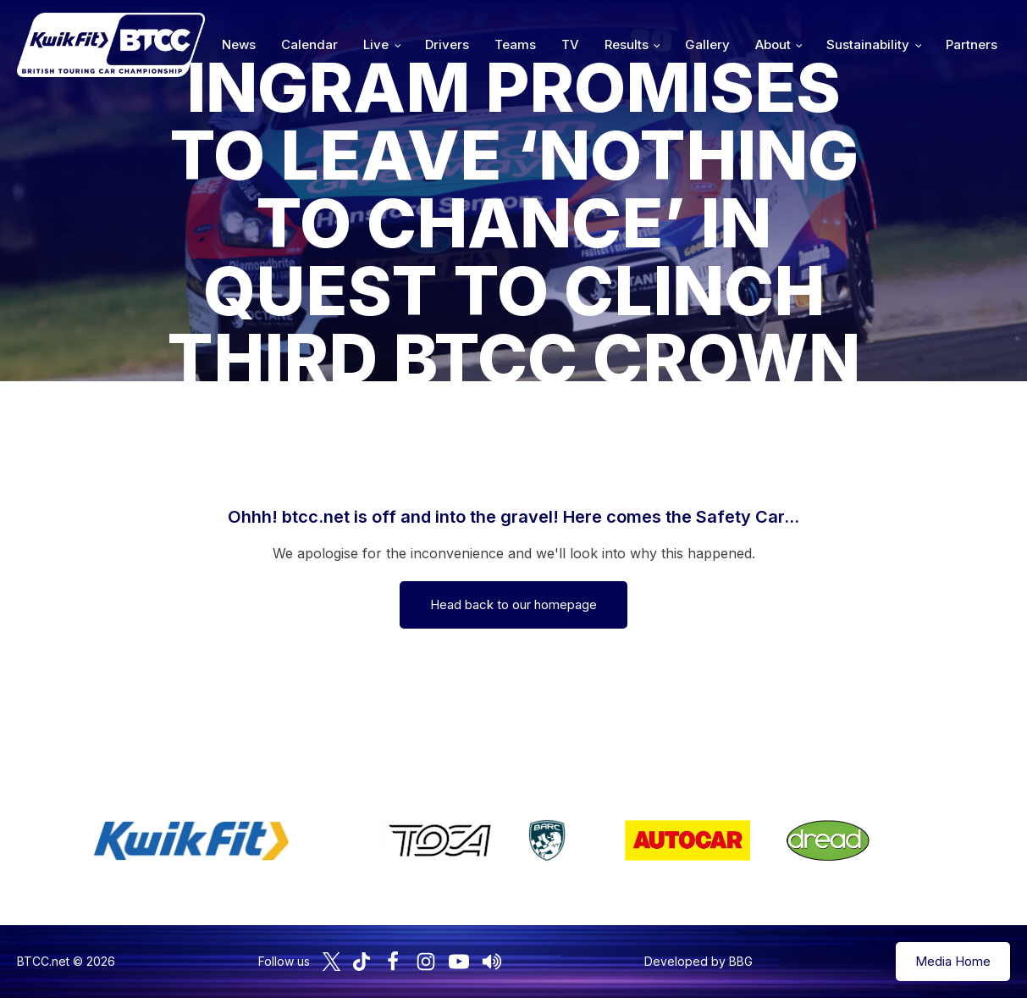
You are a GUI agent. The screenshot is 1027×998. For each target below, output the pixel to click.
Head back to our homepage (513, 604)
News (239, 44)
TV (570, 44)
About (773, 44)
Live (376, 44)
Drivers (447, 44)
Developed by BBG (698, 961)
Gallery (707, 44)
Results (627, 44)
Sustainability (867, 44)
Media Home (953, 961)
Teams (515, 44)
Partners (971, 44)
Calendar (309, 44)
